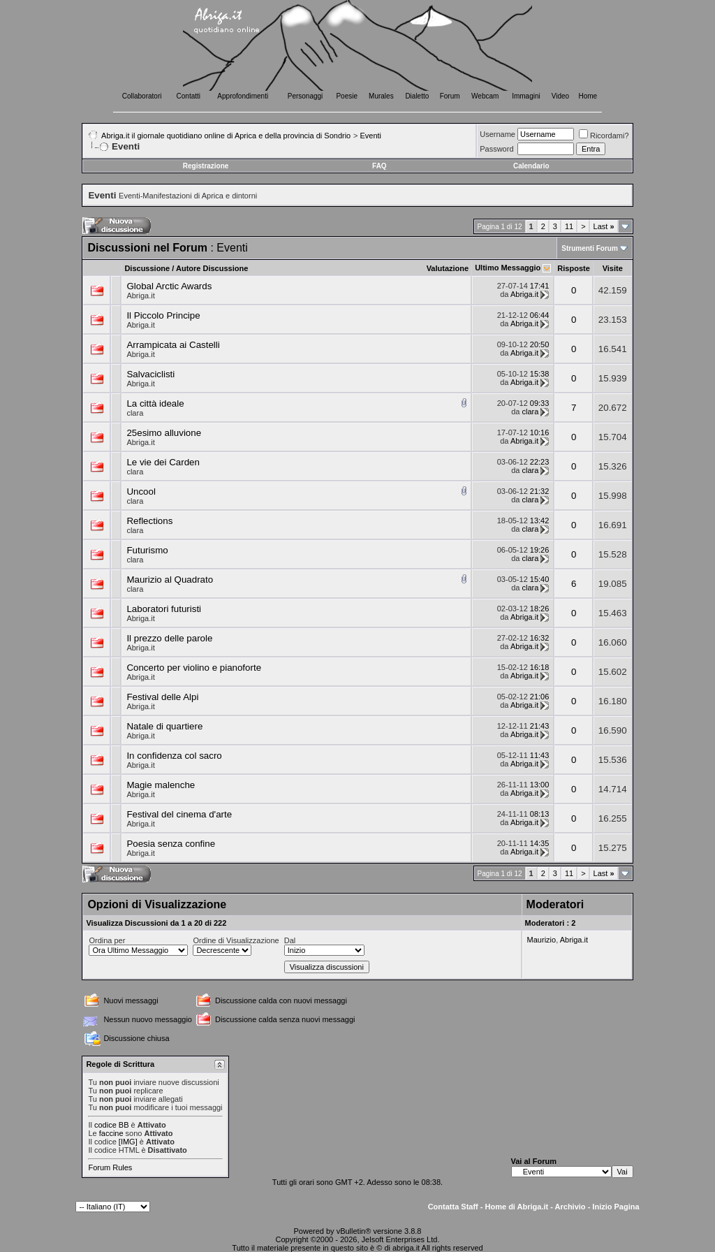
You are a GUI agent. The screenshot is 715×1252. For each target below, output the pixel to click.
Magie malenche (160, 785)
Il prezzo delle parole (169, 638)
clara (134, 413)
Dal (290, 940)
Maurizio (541, 940)
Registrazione (206, 166)
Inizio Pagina (615, 1206)
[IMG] (128, 1141)
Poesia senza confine (170, 843)
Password (496, 149)
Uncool (141, 491)
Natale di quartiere (164, 726)
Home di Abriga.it (517, 1206)
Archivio (570, 1206)
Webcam (485, 96)
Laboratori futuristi (163, 609)
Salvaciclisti (150, 374)
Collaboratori (142, 96)
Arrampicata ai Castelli (172, 345)
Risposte (573, 268)
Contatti (188, 96)
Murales (381, 96)
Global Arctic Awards (169, 286)
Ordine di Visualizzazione (236, 940)
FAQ (379, 166)
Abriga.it (140, 295)
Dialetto (417, 96)
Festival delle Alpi (162, 697)
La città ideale (155, 403)
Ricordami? (604, 135)
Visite (613, 268)
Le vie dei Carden (162, 462)
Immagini (526, 96)
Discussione (147, 268)
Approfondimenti (242, 96)
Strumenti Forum (589, 248)
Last (604, 226)
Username (497, 134)
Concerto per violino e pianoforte (193, 667)
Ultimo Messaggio (507, 267)
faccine (111, 1133)
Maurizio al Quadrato (169, 579)
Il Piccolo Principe (163, 315)
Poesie (347, 96)
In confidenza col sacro (173, 755)
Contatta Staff (453, 1206)
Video (560, 96)
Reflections (149, 521)
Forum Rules (110, 1167)
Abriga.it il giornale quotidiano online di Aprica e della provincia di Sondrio (226, 135)
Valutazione (448, 268)
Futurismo (147, 550)
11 (569, 226)
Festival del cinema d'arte (179, 814)
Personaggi (305, 96)
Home (588, 96)
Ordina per (107, 940)
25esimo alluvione (163, 433)
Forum (450, 96)
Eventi (370, 135)
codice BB (111, 1125)
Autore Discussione (212, 268)
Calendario (531, 166)
